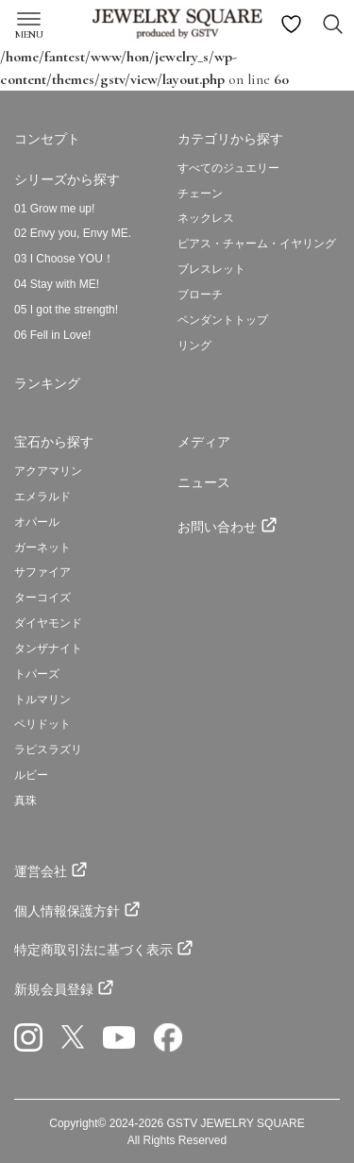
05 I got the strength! (66, 309)
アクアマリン (48, 471)
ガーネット (42, 547)
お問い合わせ (217, 526)
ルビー (31, 775)
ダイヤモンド (48, 623)
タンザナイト (48, 648)
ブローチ (200, 294)
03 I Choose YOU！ (64, 258)
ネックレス (205, 218)
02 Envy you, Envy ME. (72, 233)
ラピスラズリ (48, 749)
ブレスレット (211, 269)
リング (194, 345)
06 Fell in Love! (52, 335)
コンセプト (47, 138)
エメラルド (42, 496)
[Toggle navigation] (26, 15)
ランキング (47, 383)
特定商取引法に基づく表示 (93, 949)
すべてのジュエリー (228, 168)
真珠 (25, 800)
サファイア (42, 572)
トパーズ (36, 674)
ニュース (203, 482)
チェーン (200, 193)
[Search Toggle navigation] (333, 24)
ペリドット (42, 724)
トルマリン (42, 699)
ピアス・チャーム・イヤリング (256, 243)
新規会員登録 (53, 989)
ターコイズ (42, 597)
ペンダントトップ (222, 320)
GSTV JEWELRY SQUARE (236, 1123)
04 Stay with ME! (56, 284)
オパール (36, 522)
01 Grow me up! (54, 208)
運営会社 (40, 871)
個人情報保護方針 (67, 911)
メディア (203, 441)
